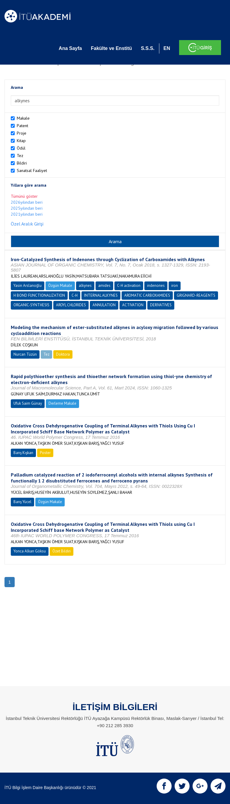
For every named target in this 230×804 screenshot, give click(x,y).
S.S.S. (147, 48)
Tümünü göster (24, 196)
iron (174, 285)
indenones (156, 285)
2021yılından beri (27, 214)
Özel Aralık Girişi (27, 224)
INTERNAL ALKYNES (101, 295)
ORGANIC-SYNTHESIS (31, 304)
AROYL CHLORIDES (71, 304)
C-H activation (128, 285)
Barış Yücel (22, 501)
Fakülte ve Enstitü (111, 48)
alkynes (85, 285)
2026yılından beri (27, 202)
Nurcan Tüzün (25, 354)
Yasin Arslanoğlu (27, 285)
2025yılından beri (27, 208)
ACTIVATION (132, 304)
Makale (23, 118)
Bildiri (22, 163)
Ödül (21, 148)
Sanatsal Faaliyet (32, 170)
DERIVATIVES (161, 304)
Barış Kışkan (23, 452)
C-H (75, 295)
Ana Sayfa (70, 48)
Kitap (21, 140)
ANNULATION (104, 304)
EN (167, 48)
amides (104, 285)
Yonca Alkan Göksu (29, 551)
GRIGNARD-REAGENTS (196, 295)
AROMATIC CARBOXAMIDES (147, 295)
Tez (20, 155)
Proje (21, 133)
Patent (22, 125)
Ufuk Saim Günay (27, 403)
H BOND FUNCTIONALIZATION (39, 295)
